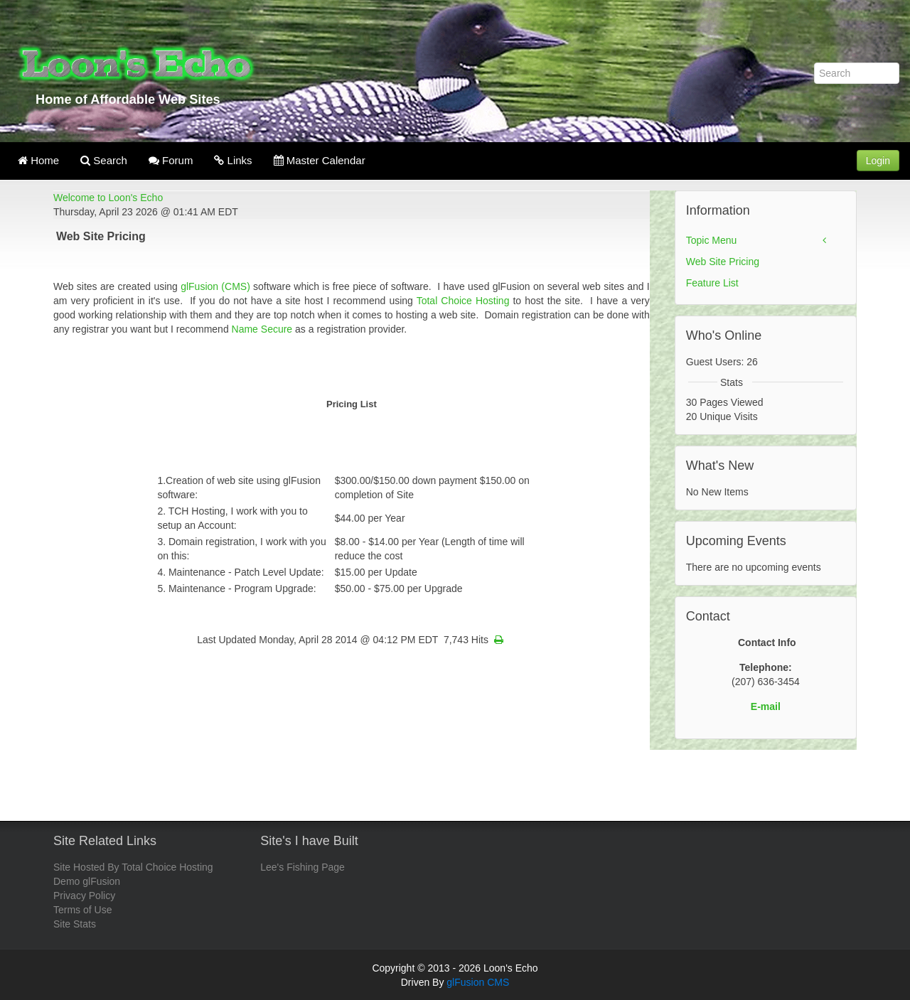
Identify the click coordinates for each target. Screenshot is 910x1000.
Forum (171, 160)
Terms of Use (82, 909)
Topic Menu (711, 240)
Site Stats (74, 924)
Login (878, 160)
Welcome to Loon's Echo (108, 197)
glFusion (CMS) (217, 286)
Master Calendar (319, 160)
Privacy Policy (84, 895)
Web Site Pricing (722, 261)
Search (103, 160)
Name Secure (262, 329)
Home (38, 160)
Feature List (712, 283)
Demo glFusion (86, 881)
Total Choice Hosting (463, 300)
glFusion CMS (477, 982)
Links (233, 160)
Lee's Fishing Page (302, 867)
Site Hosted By (86, 867)
